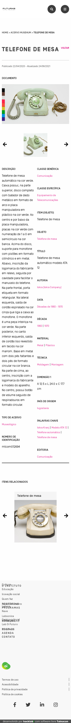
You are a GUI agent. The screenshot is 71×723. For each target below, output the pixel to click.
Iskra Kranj (43, 427)
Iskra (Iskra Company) (49, 287)
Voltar (65, 48)
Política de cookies (12, 694)
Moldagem (43, 364)
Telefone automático (48, 432)
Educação (7, 589)
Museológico (9, 424)
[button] (5, 144)
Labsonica (8, 616)
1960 (39, 325)
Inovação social (11, 594)
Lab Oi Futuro (10, 624)
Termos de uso (10, 679)
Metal (40, 345)
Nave (5, 611)
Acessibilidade (10, 684)
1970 (46, 325)
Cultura (6, 584)
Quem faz (7, 598)
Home (5, 32)
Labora (6, 606)
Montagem (57, 364)
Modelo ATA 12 (59, 427)
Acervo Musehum (21, 32)
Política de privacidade (14, 689)
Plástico (50, 345)
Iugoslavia (43, 408)
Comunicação (44, 175)
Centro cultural (11, 619)
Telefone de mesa (47, 238)
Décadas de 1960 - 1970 (50, 306)
